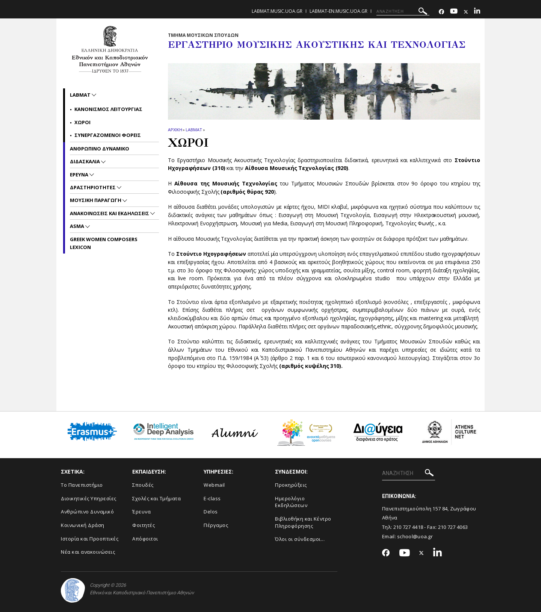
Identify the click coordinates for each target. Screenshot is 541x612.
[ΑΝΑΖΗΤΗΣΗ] (402, 11)
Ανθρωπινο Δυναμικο (99, 148)
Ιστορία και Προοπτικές (89, 538)
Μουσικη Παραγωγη (96, 200)
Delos (211, 511)
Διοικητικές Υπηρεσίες (88, 498)
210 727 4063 (453, 527)
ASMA (77, 226)
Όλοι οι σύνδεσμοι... (300, 539)
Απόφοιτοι (145, 538)
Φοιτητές (143, 525)
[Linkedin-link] (477, 12)
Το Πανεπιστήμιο (82, 484)
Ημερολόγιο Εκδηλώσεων (291, 502)
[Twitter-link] (466, 12)
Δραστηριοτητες (93, 187)
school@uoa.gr (415, 536)
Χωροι (82, 122)
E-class (212, 498)
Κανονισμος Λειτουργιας (108, 109)
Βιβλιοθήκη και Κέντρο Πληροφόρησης (303, 522)
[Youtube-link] (454, 12)
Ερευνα (79, 174)
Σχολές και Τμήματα (156, 498)
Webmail (214, 484)
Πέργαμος (216, 525)
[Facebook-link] (441, 12)
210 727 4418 (408, 527)
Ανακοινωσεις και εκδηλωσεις (110, 213)
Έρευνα (141, 511)
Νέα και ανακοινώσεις (88, 551)
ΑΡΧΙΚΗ (175, 129)
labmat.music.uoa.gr (277, 11)
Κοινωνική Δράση (82, 525)
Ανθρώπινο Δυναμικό (87, 511)
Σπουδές (143, 484)
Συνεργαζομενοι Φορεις (107, 135)
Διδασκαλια (85, 161)
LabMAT (194, 129)
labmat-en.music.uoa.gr (338, 11)
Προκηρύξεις (291, 484)
